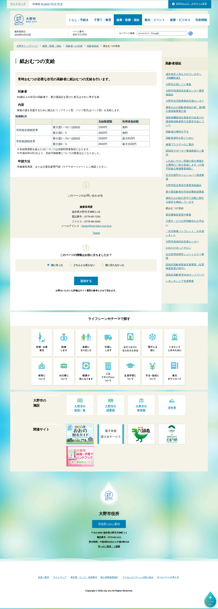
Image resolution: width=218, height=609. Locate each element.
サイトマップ (18, 3)
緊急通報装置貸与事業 (178, 214)
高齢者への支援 (74, 46)
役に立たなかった (114, 265)
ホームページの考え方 (168, 577)
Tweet (96, 233)
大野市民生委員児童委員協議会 (183, 185)
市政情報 (201, 20)
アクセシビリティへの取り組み (137, 577)
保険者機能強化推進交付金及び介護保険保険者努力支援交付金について (185, 121)
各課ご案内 (43, 577)
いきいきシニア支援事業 (180, 281)
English (45, 4)
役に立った (57, 265)
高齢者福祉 (93, 46)
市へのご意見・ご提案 (109, 546)
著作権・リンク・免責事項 (84, 577)
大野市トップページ (27, 46)
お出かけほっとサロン (178, 247)
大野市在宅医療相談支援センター (185, 100)
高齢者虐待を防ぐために (180, 137)
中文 (60, 4)
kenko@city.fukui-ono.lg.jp (97, 225)
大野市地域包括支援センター (182, 241)
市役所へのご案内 (109, 523)
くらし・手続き (78, 20)
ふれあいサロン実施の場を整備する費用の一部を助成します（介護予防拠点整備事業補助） (185, 164)
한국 (53, 4)
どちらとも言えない (84, 265)
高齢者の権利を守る (177, 131)
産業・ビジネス (180, 20)
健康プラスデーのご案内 (180, 144)
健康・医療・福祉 (127, 20)
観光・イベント (155, 20)
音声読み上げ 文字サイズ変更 (191, 3)
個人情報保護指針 (109, 577)
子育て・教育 (102, 20)
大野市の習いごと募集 (178, 84)
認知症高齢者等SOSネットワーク (185, 274)
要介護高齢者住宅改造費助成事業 (185, 191)
